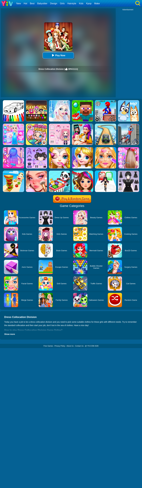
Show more (9, 334)
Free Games (48, 346)
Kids (81, 3)
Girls (62, 3)
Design (53, 3)
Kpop (88, 3)
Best (32, 3)
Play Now (58, 55)
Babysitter (42, 3)
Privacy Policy (60, 346)
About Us (70, 346)
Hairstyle (71, 3)
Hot (25, 3)
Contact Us (79, 346)
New (18, 3)
